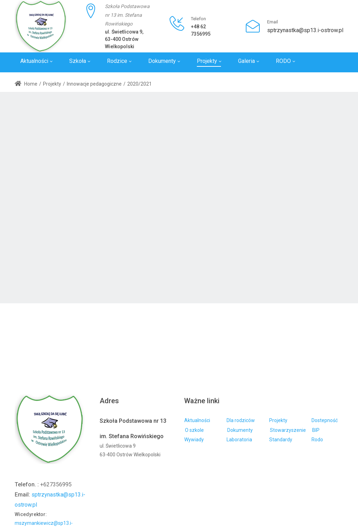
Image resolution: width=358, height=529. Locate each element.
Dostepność (325, 420)
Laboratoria (239, 439)
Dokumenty (240, 430)
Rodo (317, 439)
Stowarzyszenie (288, 430)
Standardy (280, 439)
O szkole (194, 430)
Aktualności (197, 420)
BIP (316, 430)
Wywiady (194, 439)
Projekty (278, 420)
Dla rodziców (241, 420)
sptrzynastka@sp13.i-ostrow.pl (305, 30)
